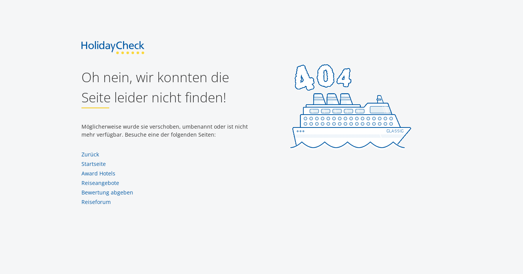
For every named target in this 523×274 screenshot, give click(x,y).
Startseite (93, 163)
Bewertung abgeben (107, 192)
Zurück (90, 154)
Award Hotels (98, 173)
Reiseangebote (100, 182)
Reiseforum (96, 202)
